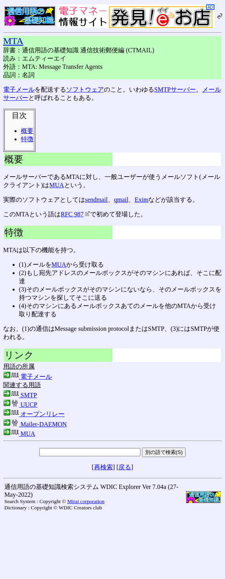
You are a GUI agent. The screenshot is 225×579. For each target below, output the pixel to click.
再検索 (103, 467)
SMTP (20, 395)
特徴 (27, 139)
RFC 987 (75, 214)
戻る (124, 467)
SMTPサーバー (175, 89)
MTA (13, 41)
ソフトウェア (85, 89)
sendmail (96, 199)
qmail (121, 199)
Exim (141, 199)
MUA (56, 185)
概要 (27, 130)
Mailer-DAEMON (35, 424)
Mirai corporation (85, 501)
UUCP (20, 404)
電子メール (19, 89)
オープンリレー (34, 414)
